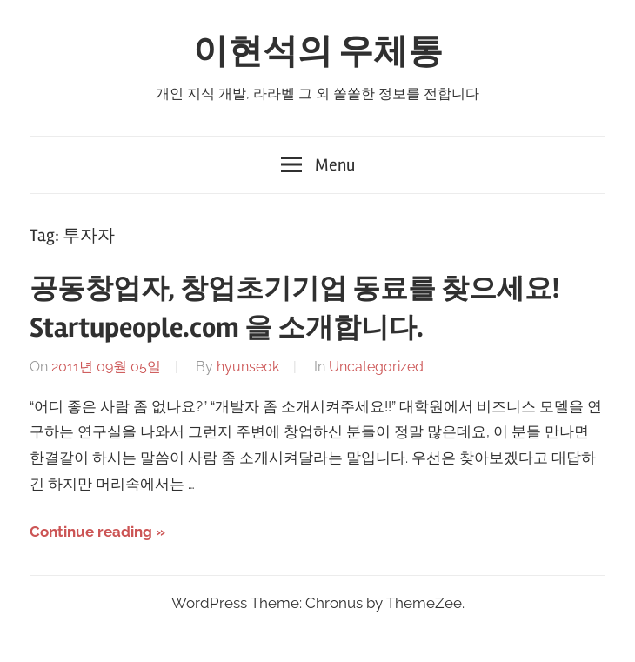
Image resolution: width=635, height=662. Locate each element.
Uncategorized (376, 366)
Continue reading (91, 531)
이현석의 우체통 (318, 51)
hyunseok (248, 366)
